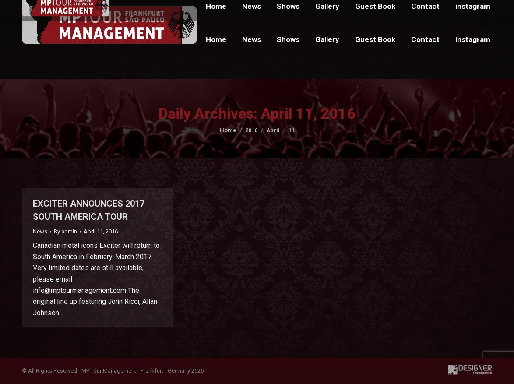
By (65, 231)
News (40, 231)
